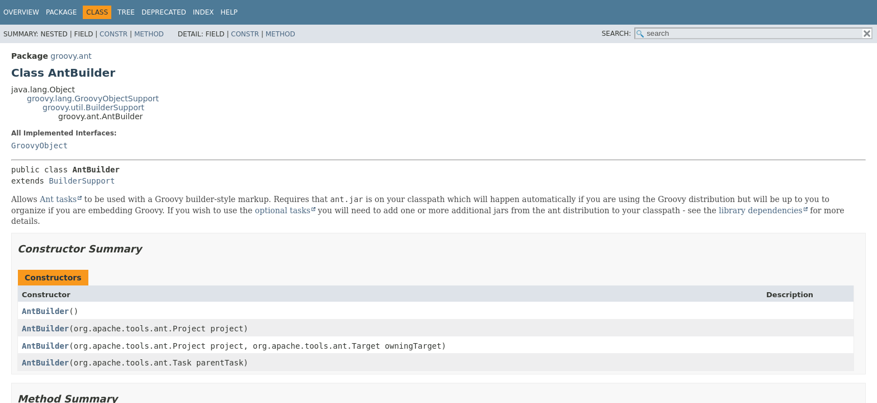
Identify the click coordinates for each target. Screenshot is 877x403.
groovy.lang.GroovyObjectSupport (93, 98)
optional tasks (282, 210)
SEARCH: (616, 34)
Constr (114, 34)
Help (229, 12)
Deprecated (164, 12)
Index (203, 12)
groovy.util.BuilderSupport (93, 107)
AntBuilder (45, 311)
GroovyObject (39, 145)
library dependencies (761, 210)
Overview (21, 12)
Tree (126, 12)
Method (149, 34)
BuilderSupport (82, 180)
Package (61, 12)
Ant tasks (58, 199)
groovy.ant (70, 55)
